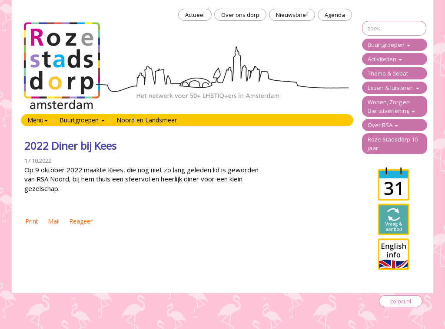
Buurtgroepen (389, 45)
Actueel (195, 15)
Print (31, 221)
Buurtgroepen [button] (82, 120)
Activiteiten (385, 59)
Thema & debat (388, 73)
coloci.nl (400, 301)
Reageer (81, 221)
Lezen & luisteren (393, 88)
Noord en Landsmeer (146, 120)
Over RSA (383, 125)
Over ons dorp (240, 15)
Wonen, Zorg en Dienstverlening (391, 106)
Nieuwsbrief (292, 15)
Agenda (335, 15)
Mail (54, 221)
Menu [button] (37, 120)
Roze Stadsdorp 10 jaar (393, 143)
